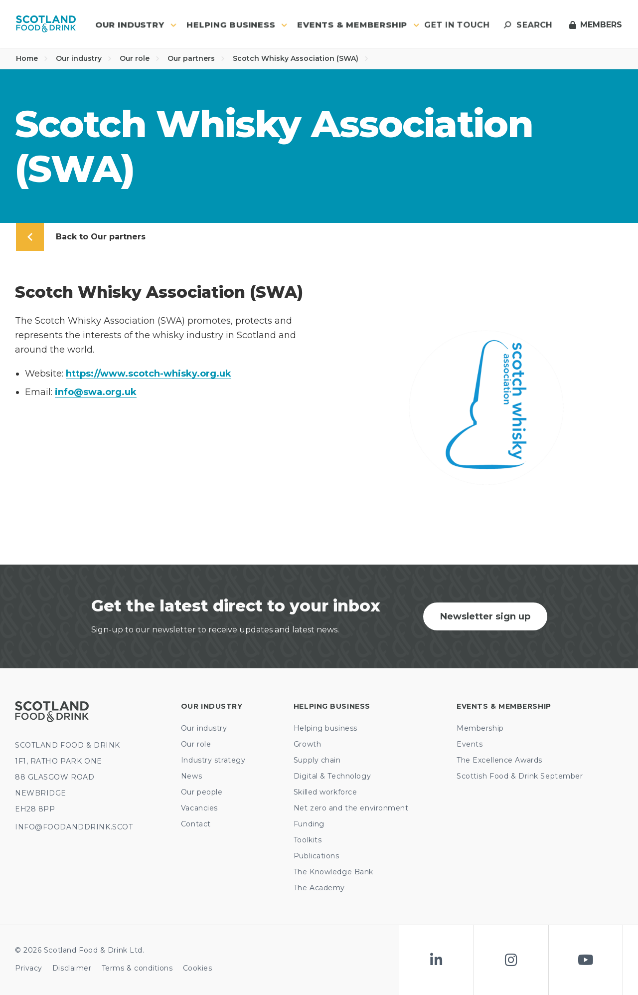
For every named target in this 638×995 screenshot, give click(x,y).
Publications (316, 855)
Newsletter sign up (485, 616)
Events (469, 744)
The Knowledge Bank (333, 871)
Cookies (197, 968)
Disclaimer (72, 968)
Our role (140, 58)
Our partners (196, 58)
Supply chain (317, 760)
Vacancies (199, 807)
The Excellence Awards (499, 760)
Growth (307, 744)
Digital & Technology (332, 776)
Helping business (325, 728)
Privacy (28, 968)
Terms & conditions (137, 968)
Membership (480, 728)
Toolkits (307, 839)
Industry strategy (213, 760)
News (191, 776)
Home (32, 58)
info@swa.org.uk (96, 392)
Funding (309, 823)
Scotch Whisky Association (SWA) (300, 58)
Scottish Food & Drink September (520, 776)
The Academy (319, 887)
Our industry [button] (135, 24)
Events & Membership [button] (358, 24)
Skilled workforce (325, 792)
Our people (202, 792)
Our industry (84, 58)
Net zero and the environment (351, 807)
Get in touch (456, 24)
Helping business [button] (237, 24)
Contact (196, 823)
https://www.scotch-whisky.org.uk (148, 373)
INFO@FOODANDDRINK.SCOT (74, 826)
